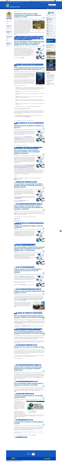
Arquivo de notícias (48, 46)
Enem (26, 37)
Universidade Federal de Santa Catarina (32, 148)
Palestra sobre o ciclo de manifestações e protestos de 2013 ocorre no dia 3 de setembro (28, 270)
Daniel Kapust (20, 64)
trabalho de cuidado (19, 39)
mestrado (23, 223)
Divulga (7, 20)
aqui (35, 338)
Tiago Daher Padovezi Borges (33, 299)
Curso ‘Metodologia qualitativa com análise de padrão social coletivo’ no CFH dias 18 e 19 (29, 332)
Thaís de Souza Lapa (18, 138)
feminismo (29, 37)
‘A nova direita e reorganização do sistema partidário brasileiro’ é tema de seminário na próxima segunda (28, 185)
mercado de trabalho (26, 147)
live (16, 244)
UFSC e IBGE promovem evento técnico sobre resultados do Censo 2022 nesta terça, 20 (29, 68)
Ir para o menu (12, 2)
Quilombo (39, 38)
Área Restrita (47, 8)
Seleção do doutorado (17, 220)
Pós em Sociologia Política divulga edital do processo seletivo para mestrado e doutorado (29, 316)
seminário (37, 289)
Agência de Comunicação (50, 74)
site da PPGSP (22, 57)
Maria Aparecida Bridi (28, 136)
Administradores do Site (53, 8)
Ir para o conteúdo (8, 2)
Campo (32, 36)
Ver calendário (53, 36)
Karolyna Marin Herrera (35, 37)
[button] (49, 36)
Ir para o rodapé (20, 2)
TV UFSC (7, 23)
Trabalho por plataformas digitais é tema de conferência (28, 226)
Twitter (7, 39)
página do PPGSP (22, 284)
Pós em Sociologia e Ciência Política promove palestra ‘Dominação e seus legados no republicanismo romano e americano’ (29, 43)
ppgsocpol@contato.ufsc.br (26, 325)
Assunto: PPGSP (18, 11)
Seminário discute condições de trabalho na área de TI (28, 126)
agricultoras (17, 36)
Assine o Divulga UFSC (8, 22)
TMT (30, 419)
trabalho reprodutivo (26, 39)
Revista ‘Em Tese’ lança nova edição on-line (28, 347)
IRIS (16, 437)
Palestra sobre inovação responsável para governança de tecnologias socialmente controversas (28, 368)
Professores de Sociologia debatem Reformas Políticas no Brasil (29, 291)
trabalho (18, 245)
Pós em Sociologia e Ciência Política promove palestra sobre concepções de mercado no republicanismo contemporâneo (29, 248)
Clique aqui (37, 377)
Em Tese (20, 358)
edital (20, 223)
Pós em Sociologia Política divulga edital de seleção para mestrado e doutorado (28, 384)
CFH (16, 64)
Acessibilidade (43, 2)
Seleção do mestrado (17, 218)
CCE (16, 381)
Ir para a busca (16, 2)
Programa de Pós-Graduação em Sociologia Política (27, 289)
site (33, 325)
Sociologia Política (23, 329)
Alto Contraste (48, 2)
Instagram (7, 40)
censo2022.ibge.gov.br (27, 116)
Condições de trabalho (19, 147)
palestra (23, 64)
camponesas (36, 36)
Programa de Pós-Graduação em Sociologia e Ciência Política (28, 38)
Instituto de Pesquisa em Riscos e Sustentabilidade (25, 381)
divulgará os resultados (19, 115)
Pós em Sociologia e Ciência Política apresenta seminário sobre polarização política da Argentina (27, 151)
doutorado (17, 223)
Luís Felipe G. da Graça (25, 299)
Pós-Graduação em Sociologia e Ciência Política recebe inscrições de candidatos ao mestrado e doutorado (28, 207)
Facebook (7, 38)
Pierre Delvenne (20, 437)
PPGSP (17, 38)
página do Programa (23, 200)
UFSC (31, 39)
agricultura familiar (23, 36)
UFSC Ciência (8, 34)
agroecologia (29, 36)
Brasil (8, 0)
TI (23, 148)
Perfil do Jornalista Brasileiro (22, 419)
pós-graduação (27, 393)
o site (52, 78)
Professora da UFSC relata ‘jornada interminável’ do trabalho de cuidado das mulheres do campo (27, 15)
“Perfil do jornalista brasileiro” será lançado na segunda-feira (28, 396)
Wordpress (19, 460)
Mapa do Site (51, 2)
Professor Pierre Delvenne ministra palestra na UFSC (28, 422)
